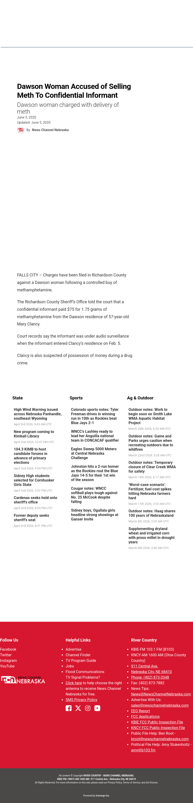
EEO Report (140, 711)
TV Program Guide (81, 660)
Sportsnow (157, 40)
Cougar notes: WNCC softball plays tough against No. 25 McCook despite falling (94, 495)
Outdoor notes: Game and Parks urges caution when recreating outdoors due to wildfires (151, 443)
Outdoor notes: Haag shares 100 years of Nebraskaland (152, 513)
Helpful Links (78, 640)
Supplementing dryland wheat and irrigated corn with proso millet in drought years (152, 535)
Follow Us (9, 640)
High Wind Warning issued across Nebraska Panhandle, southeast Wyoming (37, 414)
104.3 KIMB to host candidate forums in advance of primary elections (30, 456)
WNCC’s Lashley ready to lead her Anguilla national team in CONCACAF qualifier (95, 436)
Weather (131, 40)
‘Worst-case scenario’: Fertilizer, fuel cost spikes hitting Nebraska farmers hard (150, 491)
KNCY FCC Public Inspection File (158, 728)
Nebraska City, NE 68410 (151, 672)
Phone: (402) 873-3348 (150, 677)
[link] (39, 417)
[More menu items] (175, 40)
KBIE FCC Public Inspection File (157, 722)
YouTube (7, 666)
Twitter (5, 655)
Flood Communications (85, 672)
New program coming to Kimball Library (34, 433)
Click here (74, 683)
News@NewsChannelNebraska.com (161, 694)
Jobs (70, 666)
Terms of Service (131, 782)
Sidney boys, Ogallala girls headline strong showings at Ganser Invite (94, 515)
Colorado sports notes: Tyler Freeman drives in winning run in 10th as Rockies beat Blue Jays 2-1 (94, 416)
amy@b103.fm (143, 750)
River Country (144, 640)
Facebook (8, 649)
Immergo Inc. (103, 795)
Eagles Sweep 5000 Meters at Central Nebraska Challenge (94, 453)
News (112, 40)
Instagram (8, 660)
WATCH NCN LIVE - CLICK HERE (96, 7)
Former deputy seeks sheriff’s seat (31, 517)
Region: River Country (32, 42)
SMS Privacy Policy (81, 700)
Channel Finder (78, 655)
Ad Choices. (152, 782)
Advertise (73, 649)
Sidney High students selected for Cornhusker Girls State (34, 480)
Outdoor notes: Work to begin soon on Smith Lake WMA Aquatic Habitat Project (150, 416)
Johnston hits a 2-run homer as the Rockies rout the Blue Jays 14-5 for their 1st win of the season (95, 473)
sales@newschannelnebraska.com (160, 705)
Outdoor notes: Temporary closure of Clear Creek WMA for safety (152, 467)
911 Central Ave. (144, 666)
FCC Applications (145, 716)
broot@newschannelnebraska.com (160, 739)
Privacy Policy (114, 782)
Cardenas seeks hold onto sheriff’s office (35, 500)
